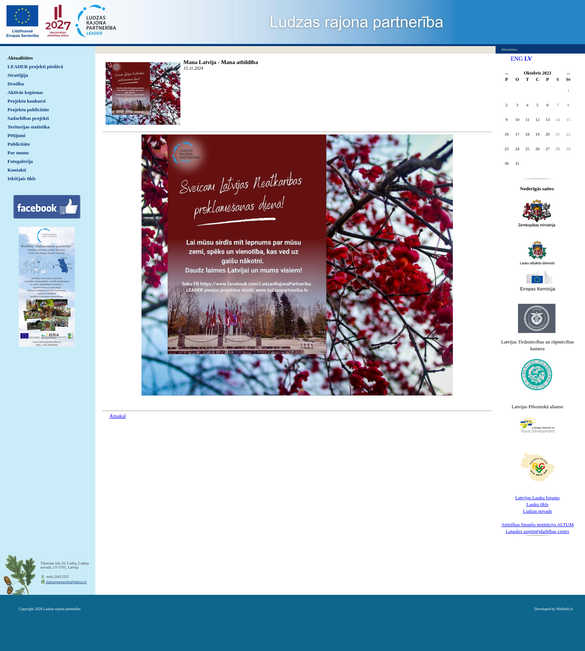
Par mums (18, 152)
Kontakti (16, 170)
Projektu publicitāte (28, 109)
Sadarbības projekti (28, 118)
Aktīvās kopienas (25, 92)
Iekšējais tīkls (21, 178)
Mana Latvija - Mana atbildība (220, 62)
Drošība (15, 84)
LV (528, 58)
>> (568, 74)
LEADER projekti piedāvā (35, 66)
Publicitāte (18, 144)
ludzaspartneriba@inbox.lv (66, 582)
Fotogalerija (20, 161)
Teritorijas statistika (28, 127)
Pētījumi (16, 135)
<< (506, 74)
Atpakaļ (117, 416)
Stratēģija (17, 75)
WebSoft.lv (564, 609)
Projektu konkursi (26, 101)
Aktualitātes (20, 58)
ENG (517, 58)
